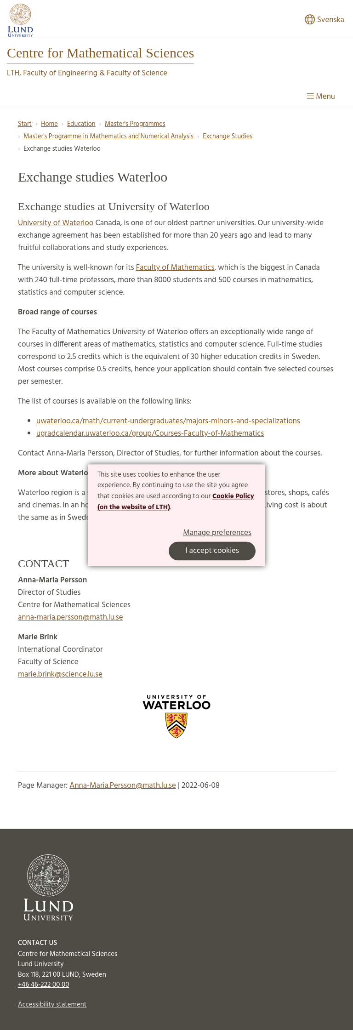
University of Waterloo (55, 223)
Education (81, 124)
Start (25, 124)
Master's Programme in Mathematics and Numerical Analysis (108, 136)
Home (49, 124)
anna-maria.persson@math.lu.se (70, 617)
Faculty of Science (137, 73)
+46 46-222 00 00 (43, 984)
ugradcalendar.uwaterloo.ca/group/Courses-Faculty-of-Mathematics (150, 433)
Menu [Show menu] (321, 97)
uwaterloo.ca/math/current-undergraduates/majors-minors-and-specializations (168, 421)
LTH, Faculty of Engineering (52, 73)
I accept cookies (212, 551)
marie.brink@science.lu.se (60, 674)
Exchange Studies (227, 136)
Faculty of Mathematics (175, 268)
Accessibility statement (52, 1004)
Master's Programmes (135, 124)
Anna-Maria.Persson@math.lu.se (122, 786)
